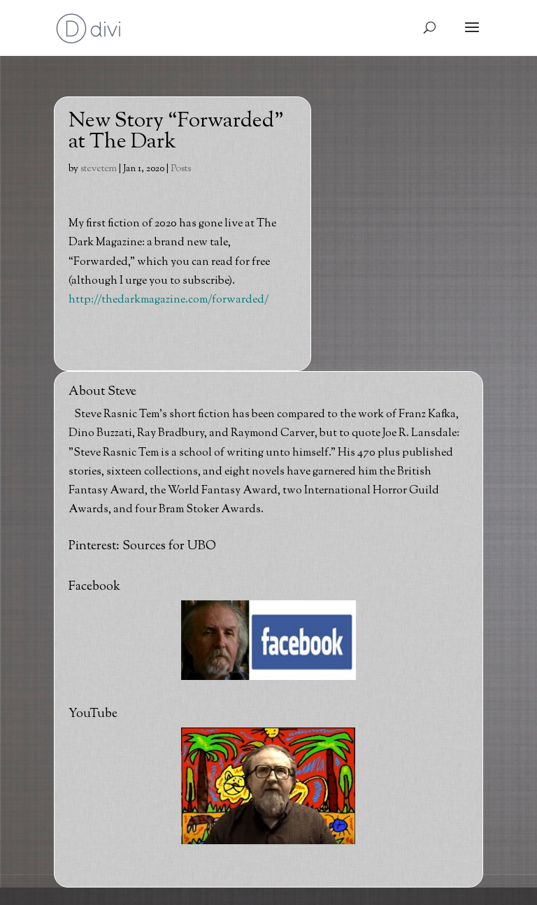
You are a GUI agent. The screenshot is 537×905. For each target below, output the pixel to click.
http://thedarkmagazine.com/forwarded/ (169, 300)
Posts (181, 169)
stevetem (98, 169)
